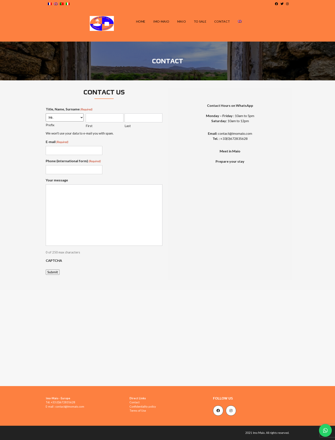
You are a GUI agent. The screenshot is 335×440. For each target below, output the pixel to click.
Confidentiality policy (142, 406)
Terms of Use (137, 410)
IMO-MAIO (161, 21)
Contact (134, 402)
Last (128, 126)
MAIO (181, 21)
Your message (57, 180)
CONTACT (222, 21)
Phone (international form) (73, 161)
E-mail (57, 142)
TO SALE (200, 21)
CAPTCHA (54, 260)
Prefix (50, 125)
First (89, 126)
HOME (140, 21)
